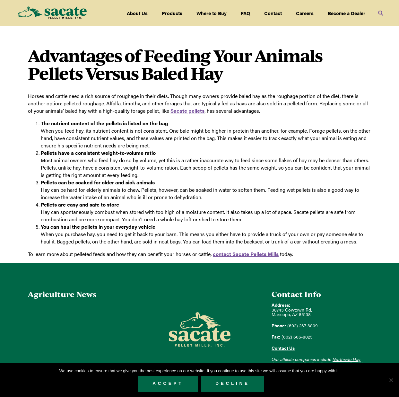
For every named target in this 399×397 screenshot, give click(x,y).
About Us (137, 13)
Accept (167, 383)
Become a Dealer (346, 13)
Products (172, 13)
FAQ (245, 13)
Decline (232, 383)
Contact (273, 13)
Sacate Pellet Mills (52, 13)
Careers (305, 13)
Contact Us (283, 348)
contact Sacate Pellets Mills (246, 254)
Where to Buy (211, 13)
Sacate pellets (187, 110)
